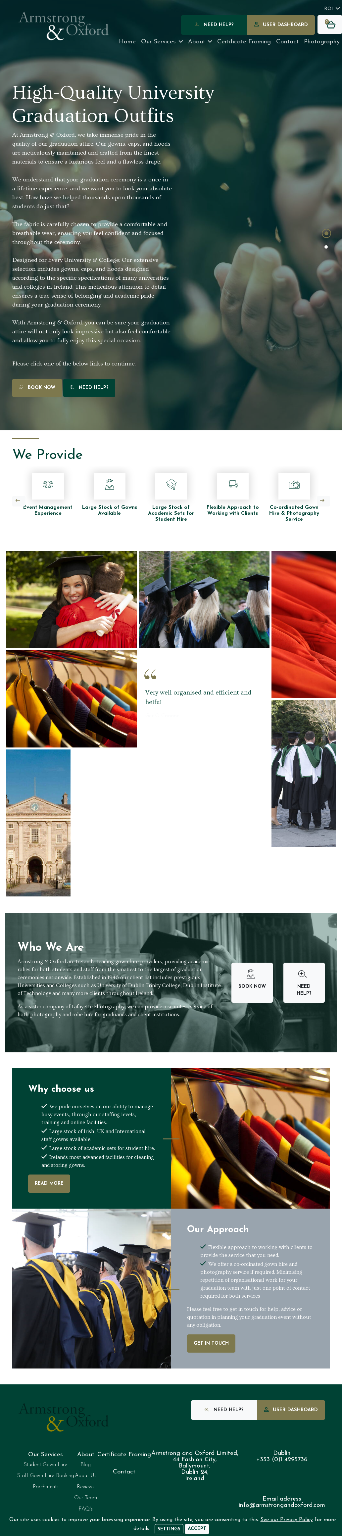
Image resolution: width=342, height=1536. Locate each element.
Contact (287, 42)
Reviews (85, 1487)
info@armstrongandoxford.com (282, 1505)
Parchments (46, 1487)
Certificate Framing (124, 1455)
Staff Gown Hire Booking (45, 1475)
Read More (49, 1183)
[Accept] (197, 1529)
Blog (85, 1464)
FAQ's (85, 1509)
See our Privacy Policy (287, 1519)
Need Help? (214, 25)
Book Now (37, 388)
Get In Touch (211, 1343)
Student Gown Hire (45, 1464)
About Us (85, 1475)
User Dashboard (281, 25)
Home (127, 42)
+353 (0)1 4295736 (281, 1460)
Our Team (85, 1498)
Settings (169, 1529)
